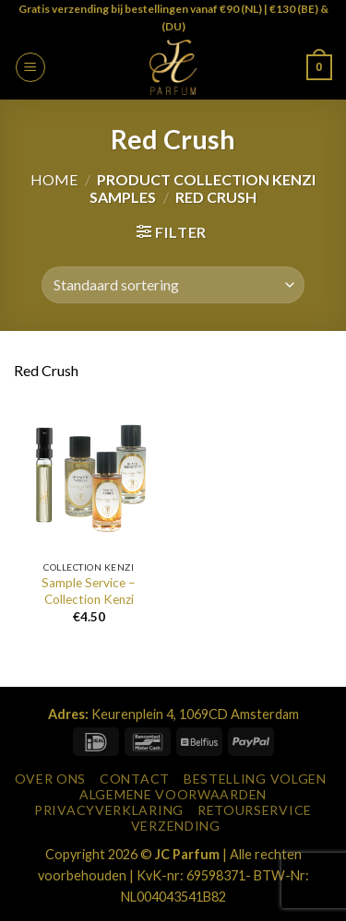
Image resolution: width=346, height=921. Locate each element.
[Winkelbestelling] (173, 284)
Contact (135, 778)
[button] (30, 67)
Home (54, 179)
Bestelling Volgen (255, 778)
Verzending (176, 825)
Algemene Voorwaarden (173, 794)
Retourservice (254, 810)
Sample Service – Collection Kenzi (89, 591)
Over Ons (51, 778)
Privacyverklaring (109, 810)
